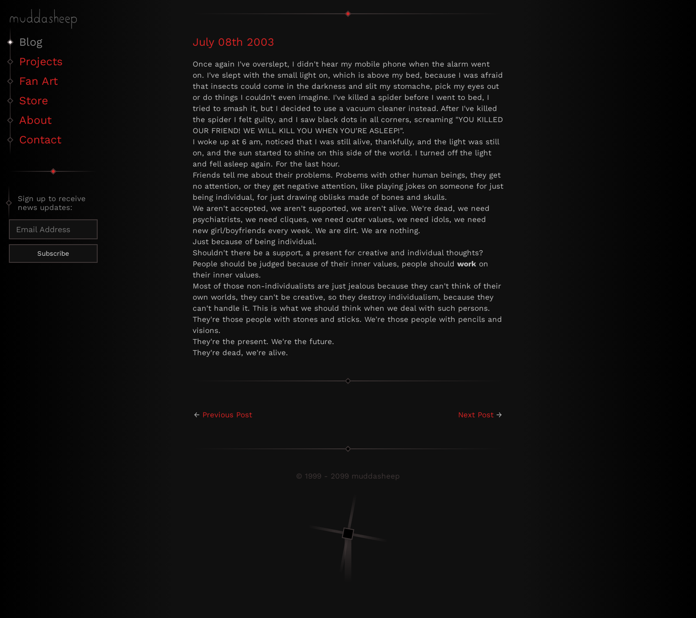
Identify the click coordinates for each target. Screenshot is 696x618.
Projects (41, 61)
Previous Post (227, 414)
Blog (30, 42)
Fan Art (38, 81)
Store (33, 100)
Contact (40, 139)
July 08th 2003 (233, 42)
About (35, 120)
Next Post (476, 414)
